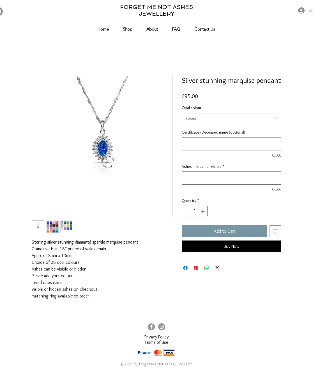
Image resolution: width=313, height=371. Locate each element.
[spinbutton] (195, 211)
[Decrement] (186, 211)
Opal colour (191, 107)
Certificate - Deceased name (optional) (213, 132)
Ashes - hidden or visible (203, 166)
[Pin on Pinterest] (196, 268)
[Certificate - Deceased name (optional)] (231, 144)
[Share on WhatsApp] (206, 268)
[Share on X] (217, 268)
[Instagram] (161, 326)
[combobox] (231, 118)
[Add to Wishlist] (275, 231)
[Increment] (203, 211)
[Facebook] (151, 326)
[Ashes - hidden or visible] (231, 178)
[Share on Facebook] (185, 268)
